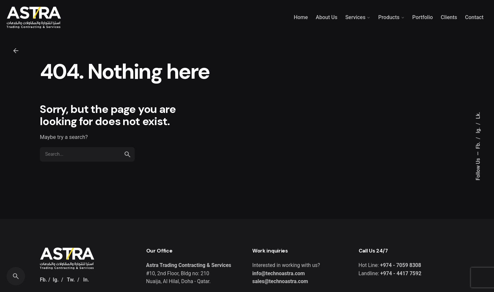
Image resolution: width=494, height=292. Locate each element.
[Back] (16, 50)
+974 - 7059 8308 (400, 265)
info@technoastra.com (278, 274)
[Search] (16, 276)
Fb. (478, 144)
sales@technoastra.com (280, 281)
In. (86, 280)
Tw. (71, 280)
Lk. (478, 115)
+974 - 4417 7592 (400, 274)
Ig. (478, 129)
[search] (127, 154)
